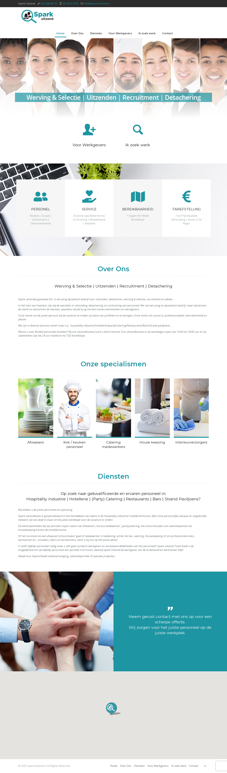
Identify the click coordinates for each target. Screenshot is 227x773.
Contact (193, 766)
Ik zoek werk (178, 766)
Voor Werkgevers (157, 766)
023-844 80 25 (49, 3)
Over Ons (125, 766)
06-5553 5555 (71, 3)
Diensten (139, 766)
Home (113, 766)
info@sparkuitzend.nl (97, 3)
